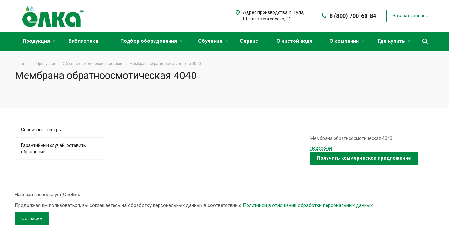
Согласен (31, 218)
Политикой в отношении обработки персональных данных (308, 205)
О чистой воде (294, 41)
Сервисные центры (41, 129)
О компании (346, 41)
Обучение (212, 41)
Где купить (394, 41)
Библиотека (85, 41)
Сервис (251, 41)
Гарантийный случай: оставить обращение (53, 148)
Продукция (39, 41)
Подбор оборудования (151, 41)
